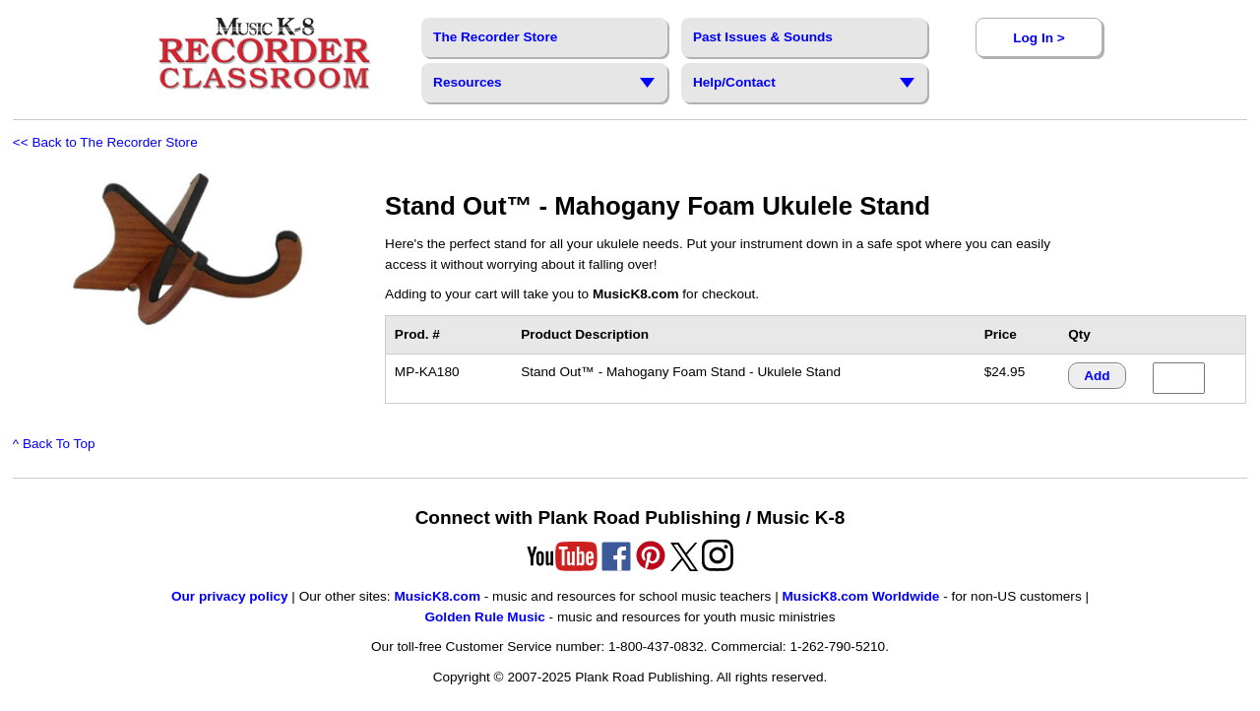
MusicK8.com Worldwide (861, 596)
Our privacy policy (229, 596)
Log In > (1038, 38)
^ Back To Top (54, 443)
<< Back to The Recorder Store (105, 142)
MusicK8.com (437, 596)
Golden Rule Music (484, 617)
